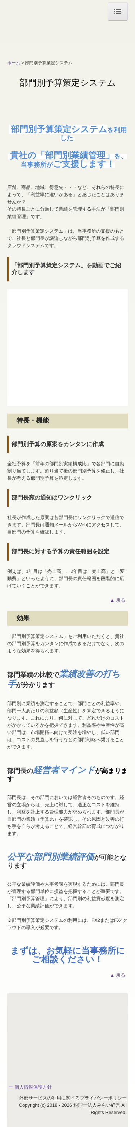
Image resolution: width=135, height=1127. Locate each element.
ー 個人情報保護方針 (30, 1087)
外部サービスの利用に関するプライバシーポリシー (73, 1098)
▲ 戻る (119, 600)
